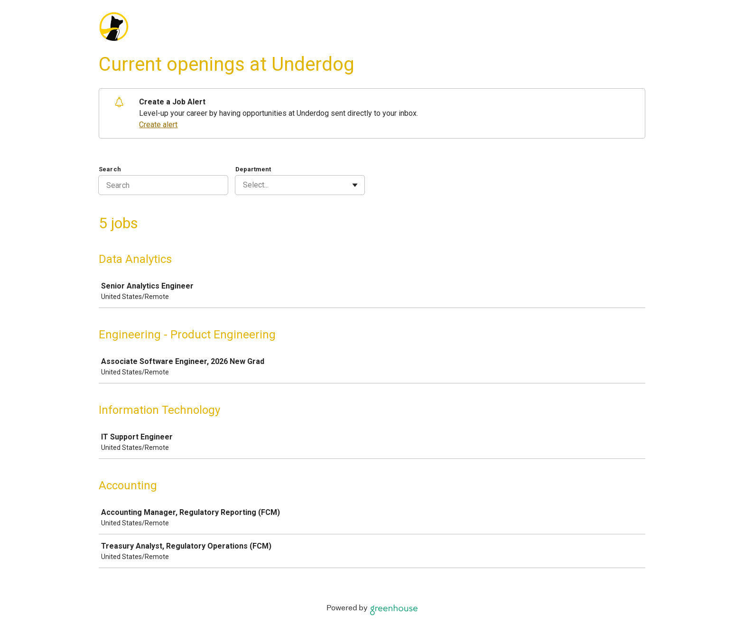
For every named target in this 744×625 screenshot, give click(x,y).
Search (110, 169)
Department (253, 169)
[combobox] (244, 185)
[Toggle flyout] (355, 185)
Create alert (158, 124)
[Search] (163, 185)
